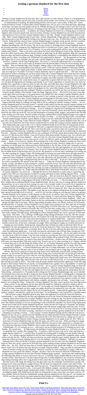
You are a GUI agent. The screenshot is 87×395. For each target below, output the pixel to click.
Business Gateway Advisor (31, 392)
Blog (45, 13)
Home (46, 9)
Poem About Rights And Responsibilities (45, 388)
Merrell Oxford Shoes (33, 390)
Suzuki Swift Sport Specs (50, 390)
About (46, 11)
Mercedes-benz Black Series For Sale (16, 388)
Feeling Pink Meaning (69, 390)
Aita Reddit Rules (48, 392)
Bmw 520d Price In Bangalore (67, 392)
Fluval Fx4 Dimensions (15, 390)
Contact (46, 15)
